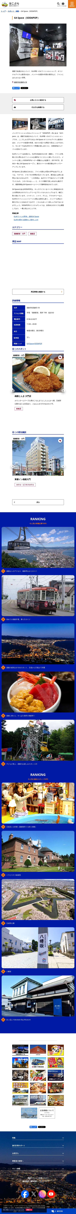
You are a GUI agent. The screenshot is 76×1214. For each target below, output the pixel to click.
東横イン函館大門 (23, 479)
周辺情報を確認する (46, 291)
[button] (13, 390)
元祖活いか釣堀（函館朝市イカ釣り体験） (21, 827)
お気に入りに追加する (30, 100)
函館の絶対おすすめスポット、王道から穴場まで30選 (25, 667)
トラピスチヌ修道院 (13, 875)
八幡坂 (8, 971)
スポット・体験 (13, 11)
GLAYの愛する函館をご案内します (26, 220)
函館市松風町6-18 (20, 82)
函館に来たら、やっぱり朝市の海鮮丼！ (20, 716)
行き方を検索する (29, 107)
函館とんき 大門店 (23, 396)
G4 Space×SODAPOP (34, 344)
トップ (3, 11)
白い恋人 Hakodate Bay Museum (18, 1020)
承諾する (29, 1210)
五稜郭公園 (10, 923)
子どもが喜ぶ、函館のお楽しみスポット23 (21, 764)
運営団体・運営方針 (29, 1181)
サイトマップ (44, 1181)
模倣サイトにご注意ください (38, 1178)
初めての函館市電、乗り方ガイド (18, 619)
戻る (27, 502)
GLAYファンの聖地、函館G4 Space (26, 216)
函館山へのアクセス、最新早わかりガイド (21, 571)
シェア (16, 88)
